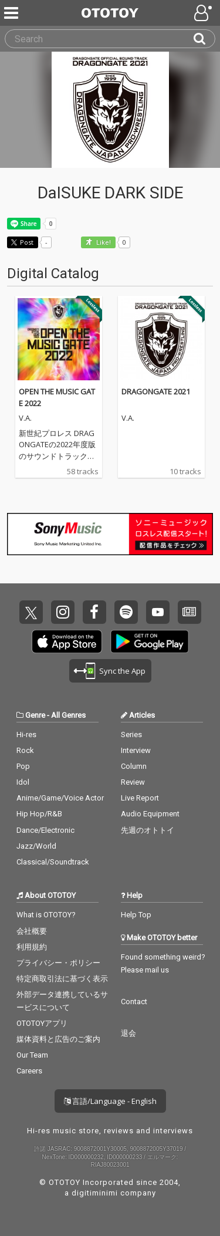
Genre (35, 715)
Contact (134, 1001)
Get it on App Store (67, 641)
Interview (136, 750)
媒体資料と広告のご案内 (58, 1039)
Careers (29, 1070)
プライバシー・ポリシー (58, 962)
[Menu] (12, 13)
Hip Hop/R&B (39, 813)
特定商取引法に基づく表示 (62, 978)
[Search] (204, 39)
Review (133, 782)
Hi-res (26, 734)
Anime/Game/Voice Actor (60, 797)
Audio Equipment (150, 813)
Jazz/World (36, 846)
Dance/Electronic (45, 830)
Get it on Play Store (149, 641)
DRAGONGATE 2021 (155, 391)
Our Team (32, 1055)
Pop (23, 766)
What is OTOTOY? (46, 914)
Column (134, 766)
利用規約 (31, 947)
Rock (25, 750)
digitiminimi (95, 1192)
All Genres (68, 715)
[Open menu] (204, 13)
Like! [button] (102, 242)
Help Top (136, 914)
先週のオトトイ (147, 830)
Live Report (140, 797)
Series (131, 734)
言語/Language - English (110, 1101)
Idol (22, 782)
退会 (128, 1033)
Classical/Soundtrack (52, 861)
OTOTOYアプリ (41, 1023)
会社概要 (31, 931)
